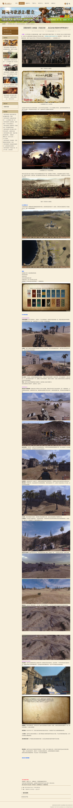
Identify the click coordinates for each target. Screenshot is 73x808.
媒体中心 (28, 3)
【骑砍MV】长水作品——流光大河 (32, 789)
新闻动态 (5, 28)
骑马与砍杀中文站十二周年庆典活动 (32, 787)
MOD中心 (40, 3)
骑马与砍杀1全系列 (8, 33)
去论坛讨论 (24, 797)
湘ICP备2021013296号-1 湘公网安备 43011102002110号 (62, 805)
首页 (16, 3)
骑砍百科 (47, 3)
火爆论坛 (53, 3)
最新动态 (22, 3)
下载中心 (34, 3)
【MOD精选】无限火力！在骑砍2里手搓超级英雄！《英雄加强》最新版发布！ (21, 23)
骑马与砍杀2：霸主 (8, 30)
